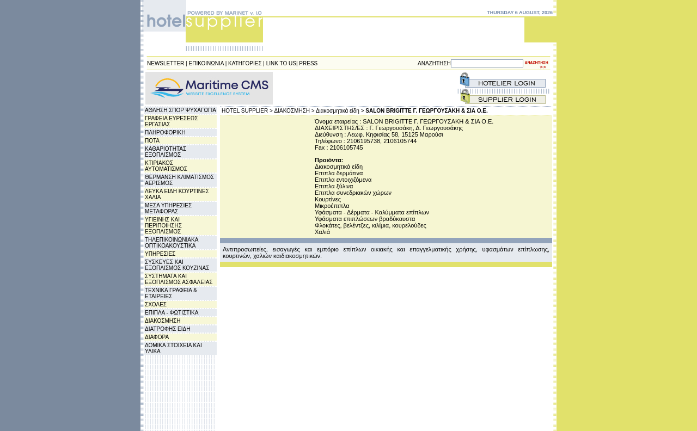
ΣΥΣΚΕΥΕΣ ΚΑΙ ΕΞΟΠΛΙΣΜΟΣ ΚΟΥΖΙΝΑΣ (177, 265)
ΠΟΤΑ (152, 141)
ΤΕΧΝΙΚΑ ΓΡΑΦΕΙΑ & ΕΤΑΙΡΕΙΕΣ (171, 293)
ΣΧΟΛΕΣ (156, 304)
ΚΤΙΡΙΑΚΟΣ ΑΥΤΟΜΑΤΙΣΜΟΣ (166, 166)
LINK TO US (281, 63)
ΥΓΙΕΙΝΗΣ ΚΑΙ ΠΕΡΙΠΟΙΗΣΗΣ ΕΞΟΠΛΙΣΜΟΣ (163, 226)
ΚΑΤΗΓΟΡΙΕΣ (245, 63)
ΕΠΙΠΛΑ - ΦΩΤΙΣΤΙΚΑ (171, 313)
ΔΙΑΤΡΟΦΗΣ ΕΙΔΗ (167, 329)
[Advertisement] (339, 88)
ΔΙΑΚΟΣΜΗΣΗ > (294, 111)
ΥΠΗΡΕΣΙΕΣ (160, 254)
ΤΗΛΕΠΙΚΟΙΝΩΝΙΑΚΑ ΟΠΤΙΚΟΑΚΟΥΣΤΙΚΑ (171, 243)
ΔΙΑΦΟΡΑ (157, 337)
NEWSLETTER (165, 63)
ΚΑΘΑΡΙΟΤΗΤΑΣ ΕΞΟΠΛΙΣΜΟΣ (165, 152)
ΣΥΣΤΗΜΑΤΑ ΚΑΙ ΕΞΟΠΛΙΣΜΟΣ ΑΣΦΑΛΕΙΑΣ (179, 279)
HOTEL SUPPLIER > (247, 111)
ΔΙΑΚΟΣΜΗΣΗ (162, 321)
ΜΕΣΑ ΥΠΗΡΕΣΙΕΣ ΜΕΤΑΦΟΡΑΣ (168, 208)
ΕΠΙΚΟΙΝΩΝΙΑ (206, 63)
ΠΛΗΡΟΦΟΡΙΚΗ (165, 133)
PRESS (308, 63)
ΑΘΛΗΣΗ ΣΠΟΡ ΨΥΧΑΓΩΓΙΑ (180, 110)
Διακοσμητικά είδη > (340, 111)
